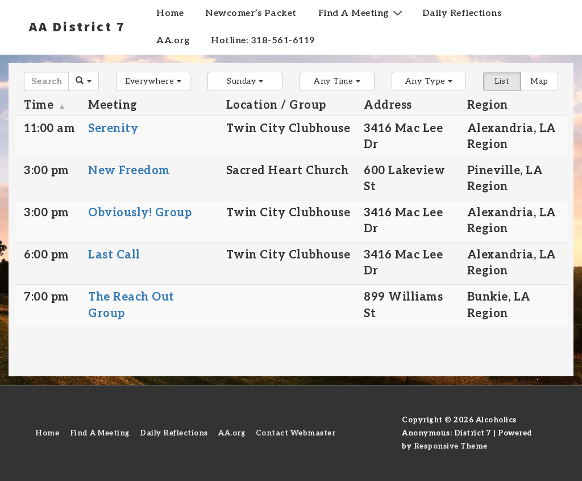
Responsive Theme (451, 446)
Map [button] (539, 81)
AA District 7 (77, 26)
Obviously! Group (140, 213)
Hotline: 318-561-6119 (263, 40)
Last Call (114, 255)
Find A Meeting (361, 13)
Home (170, 13)
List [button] (501, 81)
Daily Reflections (462, 13)
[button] (153, 81)
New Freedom (129, 171)
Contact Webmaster (296, 433)
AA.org (172, 40)
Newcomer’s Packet (251, 13)
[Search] (46, 81)
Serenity (113, 128)
